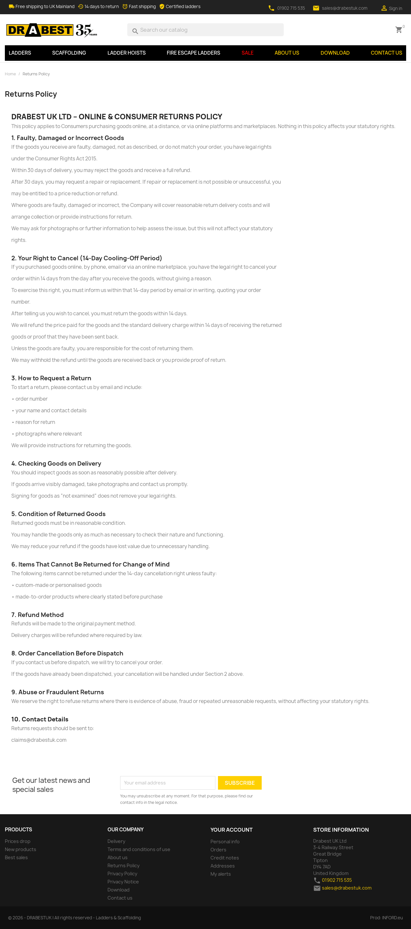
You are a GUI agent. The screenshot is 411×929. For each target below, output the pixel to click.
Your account (232, 829)
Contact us (386, 52)
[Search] (205, 29)
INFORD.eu (392, 918)
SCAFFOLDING (69, 52)
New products (20, 849)
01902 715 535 (291, 8)
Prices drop (17, 841)
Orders (218, 850)
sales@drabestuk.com (344, 8)
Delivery (116, 841)
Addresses (223, 866)
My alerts (221, 874)
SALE (248, 52)
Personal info (225, 841)
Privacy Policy (122, 873)
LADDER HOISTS (127, 52)
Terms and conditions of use (139, 849)
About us (287, 52)
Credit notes (225, 858)
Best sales (16, 857)
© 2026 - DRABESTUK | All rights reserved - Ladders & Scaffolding (74, 918)
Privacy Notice (123, 882)
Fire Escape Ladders (193, 52)
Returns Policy (124, 865)
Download (335, 52)
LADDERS (20, 52)
